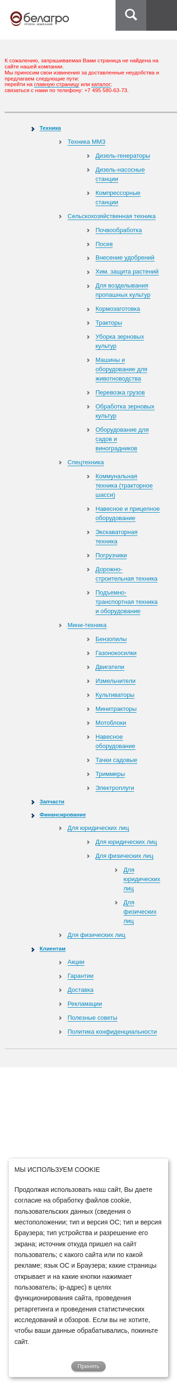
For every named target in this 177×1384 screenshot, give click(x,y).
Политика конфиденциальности (112, 1031)
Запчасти (52, 801)
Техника (50, 128)
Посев (104, 244)
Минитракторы (115, 708)
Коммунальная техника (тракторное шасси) (124, 485)
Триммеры (110, 773)
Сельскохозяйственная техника (112, 216)
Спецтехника (86, 462)
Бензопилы (111, 638)
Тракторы (108, 322)
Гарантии (81, 975)
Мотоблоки (110, 722)
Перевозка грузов (120, 392)
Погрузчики (111, 555)
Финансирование (63, 814)
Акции (76, 961)
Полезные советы (92, 1017)
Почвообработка (118, 230)
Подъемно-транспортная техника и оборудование (126, 602)
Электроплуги (114, 787)
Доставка (81, 989)
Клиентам (53, 948)
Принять (89, 1366)
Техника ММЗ (86, 141)
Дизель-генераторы (122, 155)
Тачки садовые (116, 759)
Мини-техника (87, 625)
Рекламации (85, 1003)
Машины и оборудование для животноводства (121, 369)
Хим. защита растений (127, 271)
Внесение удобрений (125, 257)
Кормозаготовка (117, 308)
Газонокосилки (115, 652)
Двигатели (109, 666)
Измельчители (115, 680)
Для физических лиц (124, 855)
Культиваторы (115, 694)
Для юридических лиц (98, 827)
